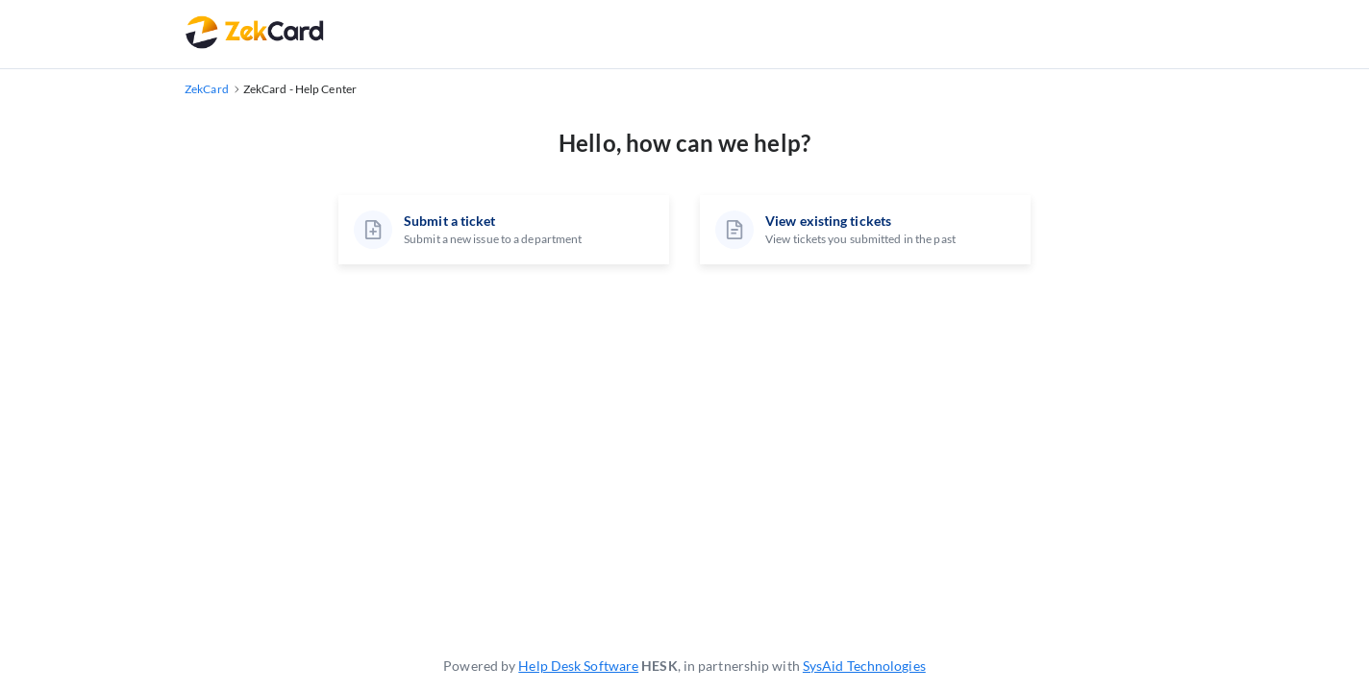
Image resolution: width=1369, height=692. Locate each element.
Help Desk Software (578, 665)
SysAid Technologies (864, 665)
